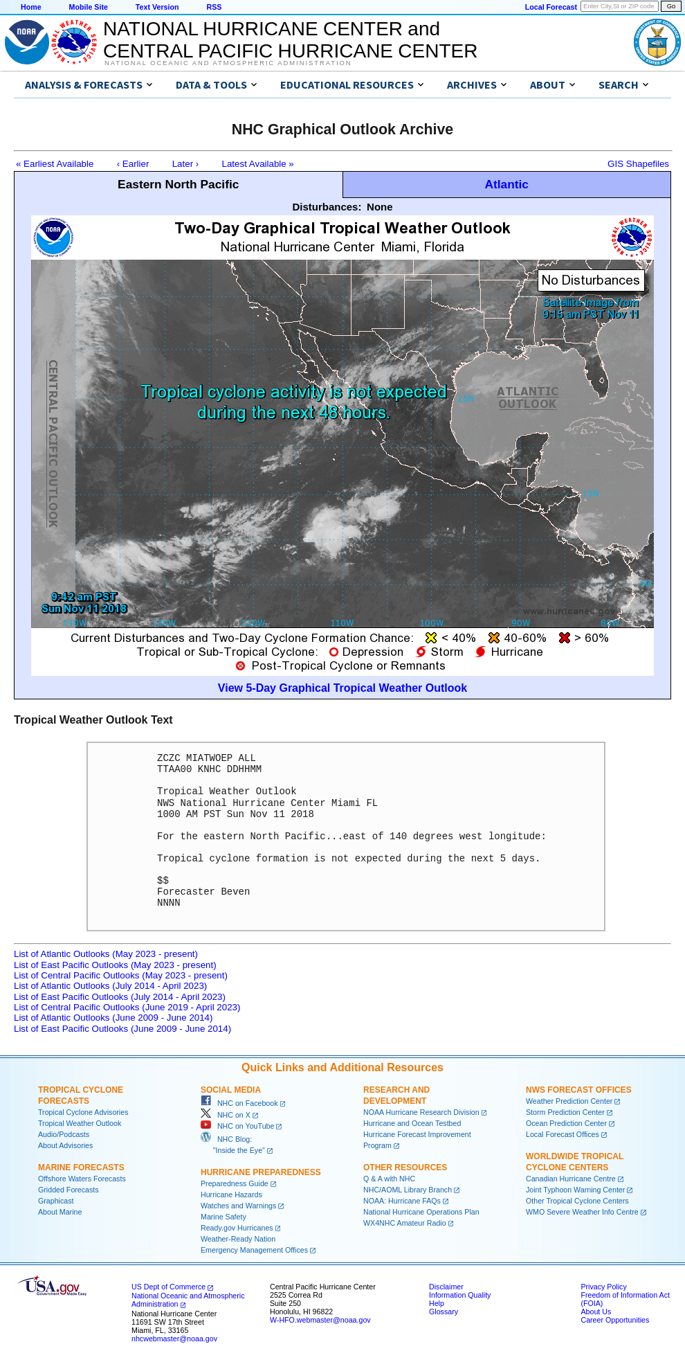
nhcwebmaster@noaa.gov (174, 1338)
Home (31, 7)
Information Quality (460, 1295)
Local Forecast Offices (562, 1134)
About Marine (60, 1212)
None (380, 207)
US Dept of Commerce (168, 1286)
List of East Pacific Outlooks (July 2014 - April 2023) (120, 997)
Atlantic (506, 184)
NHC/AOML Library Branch (407, 1189)
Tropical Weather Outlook (79, 1123)
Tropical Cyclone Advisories (83, 1112)
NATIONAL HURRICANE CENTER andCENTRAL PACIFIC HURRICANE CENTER (290, 40)
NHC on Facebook (239, 1103)
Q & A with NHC (389, 1178)
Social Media (231, 1090)
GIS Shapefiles (638, 164)
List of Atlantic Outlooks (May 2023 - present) (106, 954)
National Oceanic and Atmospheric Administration (227, 63)
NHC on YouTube (237, 1126)
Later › (185, 164)
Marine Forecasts (81, 1167)
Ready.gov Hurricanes (237, 1228)
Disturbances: (326, 207)
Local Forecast (551, 7)
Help (436, 1303)
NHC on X (225, 1115)
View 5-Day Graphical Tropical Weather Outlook (342, 688)
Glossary (443, 1311)
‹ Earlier (133, 164)
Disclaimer (446, 1286)
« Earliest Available (54, 164)
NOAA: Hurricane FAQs (402, 1201)
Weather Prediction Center (569, 1101)
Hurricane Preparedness (261, 1172)
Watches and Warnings (238, 1205)
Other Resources (405, 1167)
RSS (213, 7)
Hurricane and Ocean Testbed (412, 1123)
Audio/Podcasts (63, 1134)
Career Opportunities (615, 1320)
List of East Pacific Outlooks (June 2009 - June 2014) (122, 1028)
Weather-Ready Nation (238, 1239)
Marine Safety (223, 1217)
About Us (596, 1311)
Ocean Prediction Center (566, 1123)
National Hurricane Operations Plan (421, 1212)
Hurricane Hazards (231, 1194)
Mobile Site (88, 7)
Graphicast (56, 1201)
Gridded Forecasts (68, 1189)
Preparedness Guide (234, 1183)
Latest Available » (258, 164)
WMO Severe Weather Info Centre (582, 1212)
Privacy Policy (603, 1286)
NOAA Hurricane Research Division (421, 1112)
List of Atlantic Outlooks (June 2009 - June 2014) (113, 1017)
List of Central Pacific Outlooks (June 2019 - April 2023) (127, 1007)
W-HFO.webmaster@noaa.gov (320, 1320)
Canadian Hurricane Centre (571, 1178)
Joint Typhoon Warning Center (575, 1189)
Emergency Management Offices (254, 1250)
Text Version (157, 7)
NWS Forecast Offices (579, 1090)
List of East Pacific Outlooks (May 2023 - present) (115, 965)
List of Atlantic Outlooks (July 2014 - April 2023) (110, 986)
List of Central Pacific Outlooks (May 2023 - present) (121, 975)
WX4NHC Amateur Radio (404, 1223)
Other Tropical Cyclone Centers (577, 1201)
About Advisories (65, 1145)
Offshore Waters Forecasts (82, 1178)
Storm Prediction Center (565, 1112)
